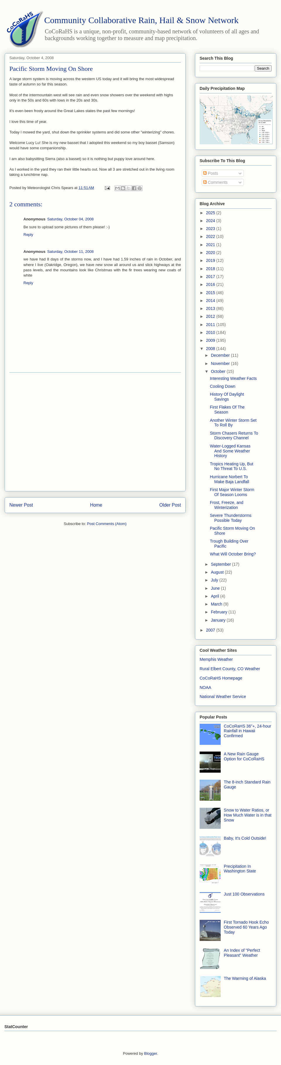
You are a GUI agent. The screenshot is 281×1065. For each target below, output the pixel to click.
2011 (211, 324)
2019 (211, 260)
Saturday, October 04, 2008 (70, 219)
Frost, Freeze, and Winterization (226, 505)
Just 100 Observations (244, 894)
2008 (211, 348)
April (215, 596)
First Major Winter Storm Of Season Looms (232, 492)
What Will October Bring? (233, 554)
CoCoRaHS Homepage (221, 678)
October (219, 371)
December (221, 355)
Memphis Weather (216, 659)
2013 (211, 308)
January (219, 620)
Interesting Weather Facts (233, 378)
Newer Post (21, 505)
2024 (211, 220)
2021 (211, 244)
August (218, 572)
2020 (211, 252)
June (216, 588)
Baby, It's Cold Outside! (245, 838)
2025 (211, 212)
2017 (211, 276)
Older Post (170, 505)
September (221, 564)
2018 (211, 268)
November (221, 363)
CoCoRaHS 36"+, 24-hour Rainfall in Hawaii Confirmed (247, 731)
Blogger (150, 1053)
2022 (211, 236)
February (219, 612)
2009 (211, 340)
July (215, 580)
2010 (211, 332)
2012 (211, 316)
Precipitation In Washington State (240, 869)
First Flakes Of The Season (227, 409)
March (217, 604)
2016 (211, 284)
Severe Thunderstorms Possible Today (230, 518)
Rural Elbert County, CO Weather (230, 668)
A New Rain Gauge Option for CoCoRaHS (244, 756)
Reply (28, 234)
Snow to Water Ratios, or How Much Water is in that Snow (248, 815)
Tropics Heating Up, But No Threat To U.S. (231, 466)
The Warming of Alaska (245, 978)
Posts (210, 173)
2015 (211, 292)
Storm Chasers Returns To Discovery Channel (234, 435)
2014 (211, 300)
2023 (211, 228)
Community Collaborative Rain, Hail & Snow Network (141, 20)
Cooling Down (222, 386)
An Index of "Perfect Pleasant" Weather (242, 953)
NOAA (205, 687)
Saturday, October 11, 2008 (70, 251)
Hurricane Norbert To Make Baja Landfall (229, 479)
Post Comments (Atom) (106, 524)
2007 (211, 630)
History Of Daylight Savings (227, 397)
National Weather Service (223, 696)
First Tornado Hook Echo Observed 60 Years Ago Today (246, 927)
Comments (215, 182)
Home (96, 505)
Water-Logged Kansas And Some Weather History (230, 451)
